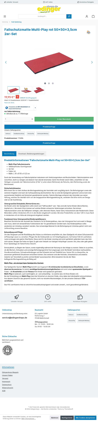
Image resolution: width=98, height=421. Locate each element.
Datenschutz (6, 385)
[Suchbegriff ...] (42, 16)
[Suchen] (68, 16)
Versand (5, 378)
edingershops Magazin (10, 372)
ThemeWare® (68, 409)
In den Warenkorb (64, 119)
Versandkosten (65, 407)
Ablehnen (54, 418)
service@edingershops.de (14, 318)
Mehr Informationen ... (28, 418)
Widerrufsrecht (7, 388)
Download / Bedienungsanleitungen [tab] (31, 154)
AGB (3, 391)
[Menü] (4, 16)
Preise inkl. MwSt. (9, 102)
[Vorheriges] (6, 62)
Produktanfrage (49, 127)
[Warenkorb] (93, 16)
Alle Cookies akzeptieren (85, 418)
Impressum (6, 381)
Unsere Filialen (7, 375)
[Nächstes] (92, 62)
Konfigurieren (67, 418)
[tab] (9, 153)
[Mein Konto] (86, 16)
